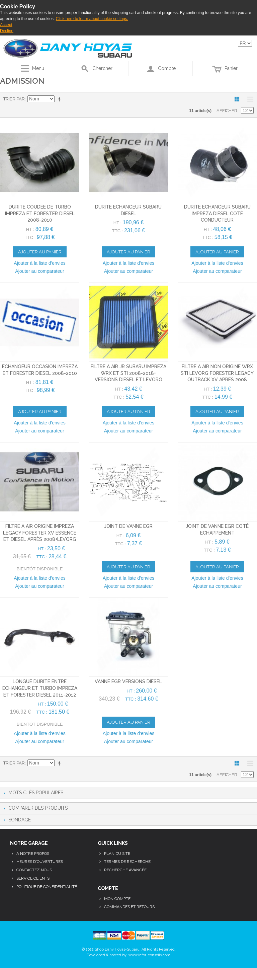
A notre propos (32, 853)
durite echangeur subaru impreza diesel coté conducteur (217, 213)
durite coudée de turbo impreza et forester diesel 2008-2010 (40, 213)
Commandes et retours (129, 906)
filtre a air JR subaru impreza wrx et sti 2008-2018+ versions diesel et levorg (128, 373)
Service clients (33, 878)
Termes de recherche (127, 861)
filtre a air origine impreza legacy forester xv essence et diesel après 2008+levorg (39, 532)
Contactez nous (34, 870)
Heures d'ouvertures (39, 861)
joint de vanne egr (128, 526)
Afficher (227, 110)
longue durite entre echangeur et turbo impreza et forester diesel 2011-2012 (39, 688)
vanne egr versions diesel (128, 681)
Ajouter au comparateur (39, 271)
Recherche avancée (125, 870)
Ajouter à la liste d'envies (39, 263)
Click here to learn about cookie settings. (92, 18)
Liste (249, 99)
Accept (6, 24)
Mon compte (117, 898)
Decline (6, 30)
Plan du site (117, 853)
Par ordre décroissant (61, 99)
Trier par (14, 98)
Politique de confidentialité (46, 886)
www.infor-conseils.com (149, 955)
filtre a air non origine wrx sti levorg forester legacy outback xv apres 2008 (217, 373)
